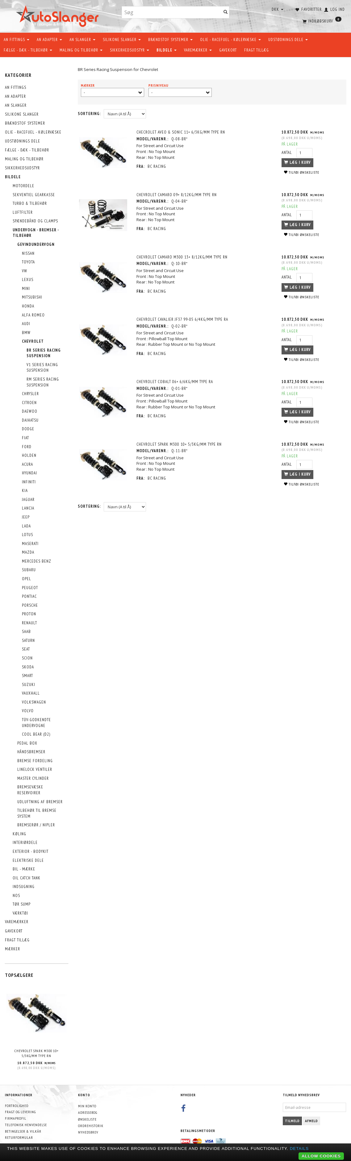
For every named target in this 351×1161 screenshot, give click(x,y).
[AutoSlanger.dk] (58, 15)
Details (299, 1148)
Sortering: (89, 113)
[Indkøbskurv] (321, 20)
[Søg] (226, 12)
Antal (287, 152)
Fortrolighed (16, 1105)
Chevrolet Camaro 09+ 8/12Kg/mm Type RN (177, 194)
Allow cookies (321, 1156)
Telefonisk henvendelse (26, 1124)
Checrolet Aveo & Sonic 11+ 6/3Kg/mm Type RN (181, 132)
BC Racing (157, 166)
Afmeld (311, 1120)
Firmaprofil (15, 1118)
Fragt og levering (20, 1111)
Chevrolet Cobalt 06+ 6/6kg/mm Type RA (175, 381)
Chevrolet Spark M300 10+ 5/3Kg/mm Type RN (37, 1053)
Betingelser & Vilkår (23, 1131)
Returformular (19, 1137)
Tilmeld (292, 1120)
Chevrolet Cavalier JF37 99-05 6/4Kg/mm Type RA (183, 319)
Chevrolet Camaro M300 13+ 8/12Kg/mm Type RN (182, 256)
